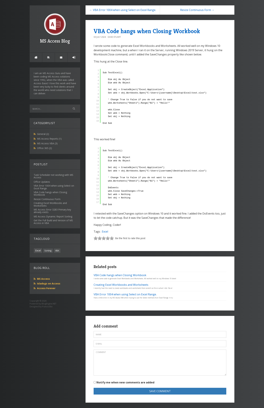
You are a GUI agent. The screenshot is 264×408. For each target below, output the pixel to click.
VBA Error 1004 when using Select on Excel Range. (125, 294)
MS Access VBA (47, 143)
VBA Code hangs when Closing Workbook (147, 31)
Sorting (48, 250)
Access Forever (46, 288)
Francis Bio (47, 306)
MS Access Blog (55, 28)
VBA (57, 250)
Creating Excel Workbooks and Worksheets (121, 285)
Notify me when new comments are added (124, 382)
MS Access (43, 278)
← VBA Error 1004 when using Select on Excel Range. (123, 10)
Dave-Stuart (114, 37)
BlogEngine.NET (49, 303)
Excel (38, 250)
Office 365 (44, 148)
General (43, 134)
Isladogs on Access (48, 283)
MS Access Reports (49, 138)
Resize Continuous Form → (197, 10)
